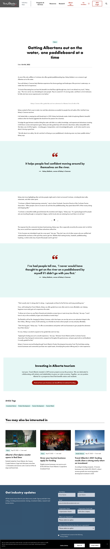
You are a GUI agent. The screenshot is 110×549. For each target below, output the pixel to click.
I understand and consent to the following (71, 498)
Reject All (79, 545)
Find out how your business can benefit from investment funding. (55, 345)
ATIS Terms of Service (44, 533)
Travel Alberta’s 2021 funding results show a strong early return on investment (90, 423)
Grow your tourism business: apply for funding (53, 422)
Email (60, 463)
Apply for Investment (43, 528)
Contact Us (91, 525)
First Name (62, 454)
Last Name (81, 454)
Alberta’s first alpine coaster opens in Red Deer (18, 418)
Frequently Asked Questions (95, 523)
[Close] (107, 544)
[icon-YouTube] (91, 534)
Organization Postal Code (85, 471)
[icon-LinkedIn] (94, 534)
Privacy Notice (64, 499)
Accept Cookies (95, 545)
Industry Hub (24, 4)
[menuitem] (40, 3)
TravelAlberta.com (76, 521)
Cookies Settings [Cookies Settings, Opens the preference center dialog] (64, 545)
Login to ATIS (41, 530)
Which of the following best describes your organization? (74, 488)
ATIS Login (97, 4)
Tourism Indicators (43, 523)
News (56, 523)
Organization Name (64, 471)
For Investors (85, 3)
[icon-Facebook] (89, 534)
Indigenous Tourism (43, 526)
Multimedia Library (43, 521)
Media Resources (59, 521)
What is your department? (66, 479)
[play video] (55, 183)
